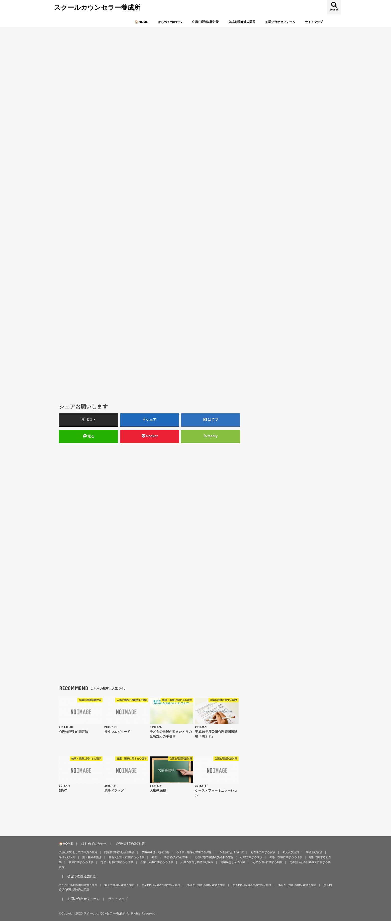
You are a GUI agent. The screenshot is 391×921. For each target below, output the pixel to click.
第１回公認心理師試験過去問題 (78, 884)
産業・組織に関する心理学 (156, 862)
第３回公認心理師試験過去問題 (206, 884)
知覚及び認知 (291, 852)
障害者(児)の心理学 (176, 857)
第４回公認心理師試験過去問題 (252, 884)
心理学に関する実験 (263, 852)
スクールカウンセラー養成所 (97, 7)
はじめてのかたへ (170, 22)
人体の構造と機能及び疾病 (197, 862)
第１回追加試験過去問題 (119, 884)
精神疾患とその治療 (232, 862)
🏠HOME (141, 22)
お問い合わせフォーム (280, 22)
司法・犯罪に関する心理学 (116, 862)
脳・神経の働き (91, 857)
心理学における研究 (231, 852)
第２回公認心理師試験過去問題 (161, 884)
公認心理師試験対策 (205, 22)
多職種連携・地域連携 (155, 852)
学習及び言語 (314, 852)
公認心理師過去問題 (241, 22)
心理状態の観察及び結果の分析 (214, 857)
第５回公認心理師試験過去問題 (297, 884)
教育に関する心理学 (81, 862)
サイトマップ (314, 22)
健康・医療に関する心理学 (285, 857)
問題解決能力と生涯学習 (119, 852)
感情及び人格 (67, 857)
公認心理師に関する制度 (267, 862)
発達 (154, 857)
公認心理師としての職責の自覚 (78, 852)
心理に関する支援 (251, 857)
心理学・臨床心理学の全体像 (194, 852)
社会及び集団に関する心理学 (126, 857)
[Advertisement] (149, 276)
